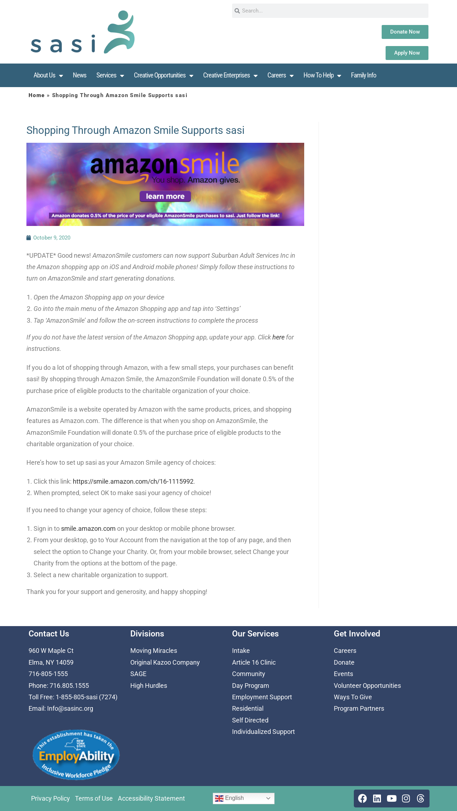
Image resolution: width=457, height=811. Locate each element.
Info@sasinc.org (70, 708)
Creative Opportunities (163, 75)
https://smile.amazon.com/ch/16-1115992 (133, 481)
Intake (241, 650)
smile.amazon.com (88, 528)
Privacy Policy (50, 798)
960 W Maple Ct (51, 650)
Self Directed (250, 720)
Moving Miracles (153, 650)
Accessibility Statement (151, 798)
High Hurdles (148, 685)
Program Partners (359, 708)
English (229, 798)
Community (248, 673)
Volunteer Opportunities (367, 685)
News (79, 75)
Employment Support (262, 697)
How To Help (322, 75)
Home (37, 95)
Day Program (250, 685)
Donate (344, 662)
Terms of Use (94, 798)
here (278, 337)
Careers (280, 75)
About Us (48, 75)
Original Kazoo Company (165, 662)
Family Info (363, 75)
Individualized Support (263, 731)
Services (110, 75)
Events (343, 673)
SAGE (138, 673)
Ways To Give (353, 697)
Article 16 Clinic (254, 662)
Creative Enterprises (230, 75)
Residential (247, 708)
